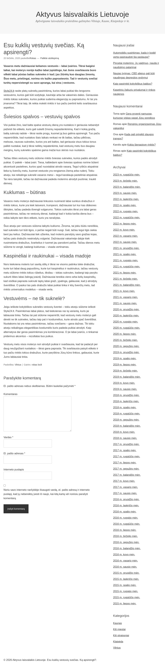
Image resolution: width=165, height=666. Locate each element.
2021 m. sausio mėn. (125, 303)
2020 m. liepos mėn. (124, 334)
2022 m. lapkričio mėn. (126, 199)
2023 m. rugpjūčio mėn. (126, 174)
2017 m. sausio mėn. (125, 493)
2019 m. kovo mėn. (124, 383)
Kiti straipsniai (121, 635)
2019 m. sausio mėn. (125, 389)
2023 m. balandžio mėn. (127, 187)
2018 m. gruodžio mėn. (126, 395)
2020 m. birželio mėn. (125, 340)
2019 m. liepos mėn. (124, 364)
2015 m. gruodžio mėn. (126, 573)
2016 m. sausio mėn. (125, 566)
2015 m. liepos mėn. (124, 603)
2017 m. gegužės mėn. (126, 468)
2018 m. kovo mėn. (124, 432)
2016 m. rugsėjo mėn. (125, 517)
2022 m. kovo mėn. (124, 229)
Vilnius (18, 364)
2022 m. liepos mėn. (124, 223)
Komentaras (10, 394)
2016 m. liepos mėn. (124, 530)
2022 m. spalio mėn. (124, 205)
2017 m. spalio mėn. (124, 450)
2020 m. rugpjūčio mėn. (126, 327)
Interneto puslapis (14, 469)
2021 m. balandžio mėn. (127, 285)
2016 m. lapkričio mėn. (126, 505)
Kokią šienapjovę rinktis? (141, 144)
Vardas (8, 437)
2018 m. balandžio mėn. (127, 425)
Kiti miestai (119, 629)
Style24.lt (9, 90)
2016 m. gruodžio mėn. (126, 499)
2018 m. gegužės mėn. (126, 419)
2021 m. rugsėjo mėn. (125, 260)
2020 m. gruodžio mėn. (126, 309)
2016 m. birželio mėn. (125, 536)
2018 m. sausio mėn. (125, 438)
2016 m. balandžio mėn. (127, 548)
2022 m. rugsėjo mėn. (125, 211)
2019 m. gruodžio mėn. (126, 352)
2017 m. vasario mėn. (125, 487)
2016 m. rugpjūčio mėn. (126, 524)
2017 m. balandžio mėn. (127, 475)
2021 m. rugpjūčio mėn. (126, 266)
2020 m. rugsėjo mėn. (125, 321)
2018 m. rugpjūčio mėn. (126, 413)
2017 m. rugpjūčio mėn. (126, 456)
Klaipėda (118, 641)
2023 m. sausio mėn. (125, 193)
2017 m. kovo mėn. (124, 481)
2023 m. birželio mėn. (125, 180)
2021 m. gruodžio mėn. (126, 248)
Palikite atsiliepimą (49, 58)
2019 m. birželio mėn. (125, 370)
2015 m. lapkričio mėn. (126, 579)
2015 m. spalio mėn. (124, 585)
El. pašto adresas (14, 453)
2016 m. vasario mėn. (125, 560)
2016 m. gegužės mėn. (126, 542)
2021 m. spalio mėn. (124, 254)
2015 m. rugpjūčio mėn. (126, 597)
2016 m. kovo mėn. (124, 554)
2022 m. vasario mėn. (125, 236)
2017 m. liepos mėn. (124, 462)
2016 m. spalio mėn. (124, 511)
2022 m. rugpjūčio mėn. (126, 217)
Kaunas (117, 623)
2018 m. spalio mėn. (124, 407)
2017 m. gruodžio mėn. (126, 444)
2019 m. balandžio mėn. (127, 376)
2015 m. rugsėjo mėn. (125, 591)
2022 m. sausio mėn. (125, 242)
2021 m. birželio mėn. (125, 278)
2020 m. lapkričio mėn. (126, 315)
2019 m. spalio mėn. (124, 358)
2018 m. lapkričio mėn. (126, 401)
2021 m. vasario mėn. (125, 297)
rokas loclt (37, 364)
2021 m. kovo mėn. (124, 291)
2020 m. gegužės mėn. (126, 346)
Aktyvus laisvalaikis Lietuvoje (82, 14)
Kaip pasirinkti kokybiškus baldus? (132, 83)
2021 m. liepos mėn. (124, 272)
